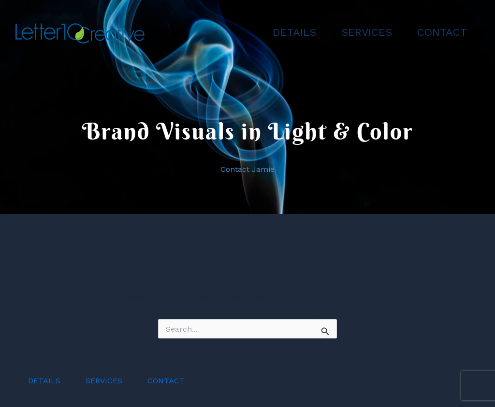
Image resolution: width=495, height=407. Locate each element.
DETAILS (294, 32)
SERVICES (366, 32)
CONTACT (442, 32)
